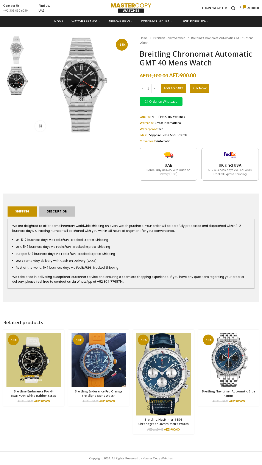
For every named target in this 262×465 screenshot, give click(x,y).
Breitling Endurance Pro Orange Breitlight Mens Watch (98, 393)
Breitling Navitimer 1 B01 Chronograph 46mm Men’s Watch (163, 421)
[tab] (22, 211)
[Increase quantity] (154, 88)
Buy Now (200, 88)
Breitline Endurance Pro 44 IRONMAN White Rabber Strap (33, 393)
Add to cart (173, 88)
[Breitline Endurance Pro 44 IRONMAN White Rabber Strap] (33, 360)
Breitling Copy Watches (169, 38)
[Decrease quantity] (142, 88)
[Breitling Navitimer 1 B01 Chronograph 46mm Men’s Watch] (163, 374)
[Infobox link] (15, 8)
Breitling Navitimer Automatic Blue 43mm (228, 393)
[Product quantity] (148, 88)
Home (144, 38)
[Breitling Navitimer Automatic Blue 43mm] (228, 360)
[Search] (233, 8)
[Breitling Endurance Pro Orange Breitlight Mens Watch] (99, 360)
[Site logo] (131, 7)
